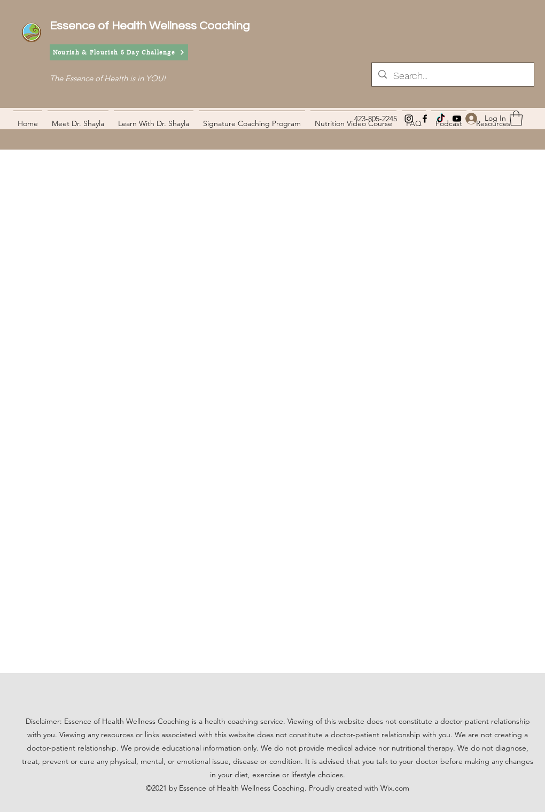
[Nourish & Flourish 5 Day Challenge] (119, 52)
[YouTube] (456, 118)
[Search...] (452, 76)
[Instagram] (408, 118)
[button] (516, 118)
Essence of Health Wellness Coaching (150, 26)
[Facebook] (424, 118)
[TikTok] (440, 118)
